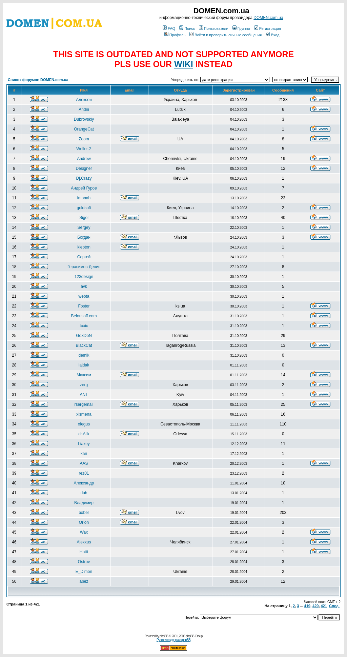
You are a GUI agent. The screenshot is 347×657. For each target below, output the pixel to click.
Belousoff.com (84, 316)
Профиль (175, 35)
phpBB (164, 636)
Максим (84, 375)
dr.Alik (83, 434)
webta (84, 296)
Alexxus (84, 542)
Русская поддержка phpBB (173, 640)
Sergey (84, 227)
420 (315, 606)
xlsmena (83, 414)
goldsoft (84, 207)
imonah (83, 198)
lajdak (84, 365)
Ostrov (84, 561)
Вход (272, 35)
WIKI (183, 64)
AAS (84, 463)
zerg (84, 384)
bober (84, 512)
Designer (84, 168)
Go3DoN (84, 335)
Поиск (187, 28)
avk (84, 286)
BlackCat (84, 345)
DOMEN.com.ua (268, 17)
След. (334, 606)
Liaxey (84, 443)
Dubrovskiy (84, 119)
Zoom (84, 139)
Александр (84, 483)
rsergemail (84, 404)
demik (84, 355)
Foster (84, 306)
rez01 (84, 473)
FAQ (169, 28)
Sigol (83, 217)
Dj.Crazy (84, 178)
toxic (84, 325)
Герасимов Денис (83, 266)
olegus (84, 424)
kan (84, 453)
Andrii (84, 109)
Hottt (84, 552)
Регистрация (267, 28)
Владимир (84, 502)
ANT (84, 394)
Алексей (83, 99)
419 (307, 606)
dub (84, 493)
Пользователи (213, 28)
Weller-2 (83, 148)
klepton (83, 247)
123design (84, 276)
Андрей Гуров (84, 188)
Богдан (83, 237)
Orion (84, 522)
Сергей (84, 257)
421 (324, 606)
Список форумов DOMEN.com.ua (38, 80)
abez (84, 581)
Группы (241, 28)
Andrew (84, 158)
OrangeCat (84, 129)
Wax (84, 532)
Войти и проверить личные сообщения (225, 35)
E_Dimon (84, 571)
